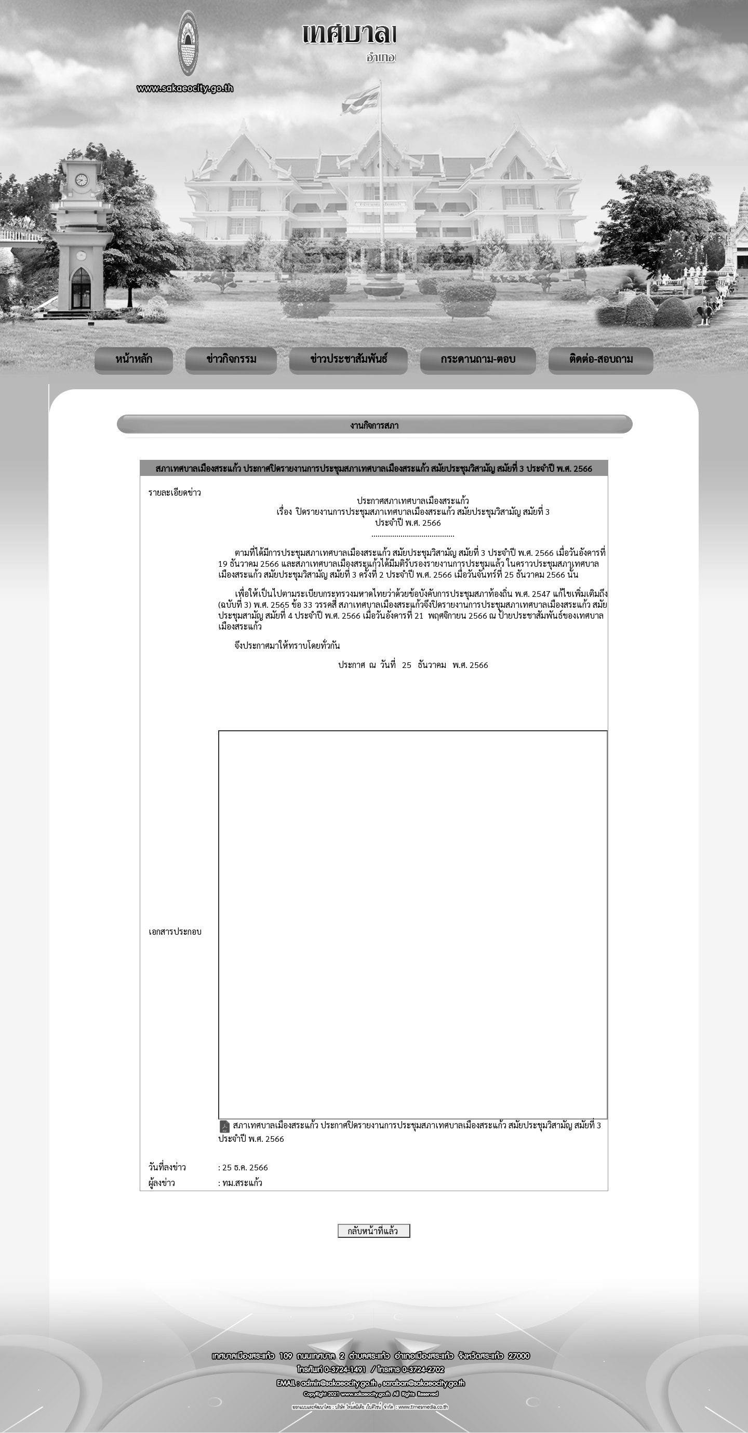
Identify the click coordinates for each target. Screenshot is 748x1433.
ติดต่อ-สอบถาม (601, 358)
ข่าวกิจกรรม (231, 358)
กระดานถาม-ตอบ (478, 358)
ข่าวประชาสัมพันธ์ (348, 358)
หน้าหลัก (133, 358)
